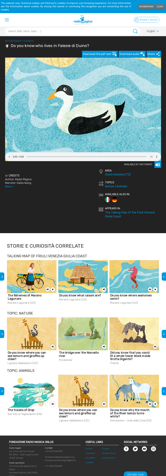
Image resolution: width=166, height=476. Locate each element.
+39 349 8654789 (54, 451)
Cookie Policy (109, 458)
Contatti (89, 462)
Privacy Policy (109, 453)
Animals (121, 186)
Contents (29, 41)
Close (160, 6)
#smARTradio (13, 41)
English (153, 31)
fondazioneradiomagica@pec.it (60, 460)
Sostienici (90, 453)
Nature (109, 186)
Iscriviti (88, 448)
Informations (146, 6)
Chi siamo (90, 458)
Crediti (105, 448)
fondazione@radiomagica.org (59, 457)
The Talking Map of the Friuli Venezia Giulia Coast (130, 214)
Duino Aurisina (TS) (118, 174)
